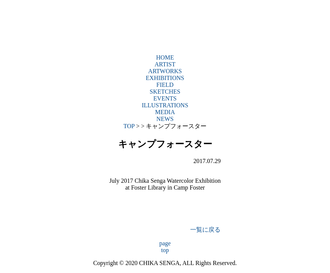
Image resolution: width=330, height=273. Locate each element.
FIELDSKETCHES (165, 88)
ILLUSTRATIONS (165, 105)
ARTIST (165, 64)
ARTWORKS (165, 71)
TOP (129, 126)
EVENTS (165, 98)
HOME (165, 57)
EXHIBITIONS (165, 78)
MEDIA (165, 112)
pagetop (164, 246)
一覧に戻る (205, 229)
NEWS (165, 119)
